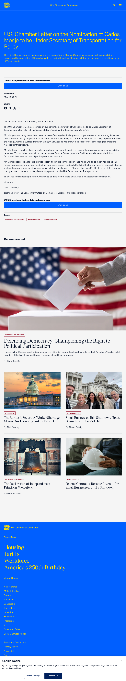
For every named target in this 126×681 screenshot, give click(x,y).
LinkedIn (8, 612)
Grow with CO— (12, 629)
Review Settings (33, 675)
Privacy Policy (11, 646)
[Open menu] (120, 5)
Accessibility (10, 651)
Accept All (53, 675)
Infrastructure (34, 220)
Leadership (9, 603)
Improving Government (14, 220)
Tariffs (11, 554)
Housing (14, 547)
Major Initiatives (12, 591)
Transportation (50, 220)
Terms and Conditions (15, 642)
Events (7, 595)
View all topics (11, 578)
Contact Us (9, 608)
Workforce (9, 413)
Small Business (73, 413)
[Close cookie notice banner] (121, 661)
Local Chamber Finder (15, 633)
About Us (8, 599)
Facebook (9, 616)
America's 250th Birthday (34, 567)
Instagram (9, 620)
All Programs (10, 586)
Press (7, 655)
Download (63, 85)
